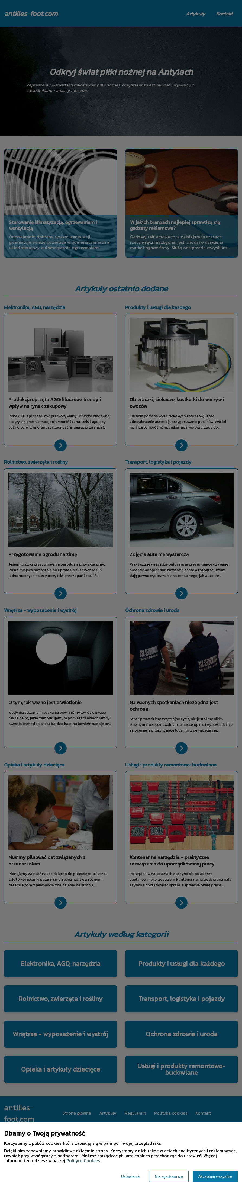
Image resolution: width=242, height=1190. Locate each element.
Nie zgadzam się (169, 1176)
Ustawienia (130, 1176)
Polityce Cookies (83, 1160)
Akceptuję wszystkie (215, 1176)
